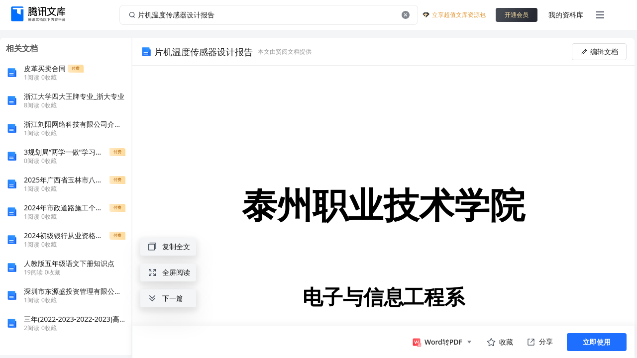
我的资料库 (565, 14)
